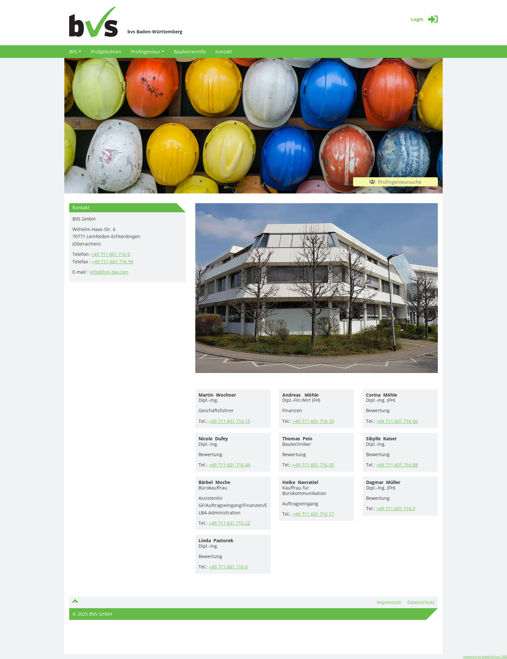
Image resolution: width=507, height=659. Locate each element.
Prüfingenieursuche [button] (395, 182)
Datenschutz (421, 602)
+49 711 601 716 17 (313, 514)
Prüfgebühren (106, 52)
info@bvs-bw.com (109, 272)
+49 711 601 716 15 (229, 421)
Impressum (389, 602)
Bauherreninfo (190, 52)
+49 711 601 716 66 (397, 421)
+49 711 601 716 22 (229, 523)
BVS (75, 52)
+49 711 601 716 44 (229, 465)
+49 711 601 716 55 (313, 465)
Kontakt (223, 52)
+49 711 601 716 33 (313, 421)
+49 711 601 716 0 (110, 254)
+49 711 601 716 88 (397, 465)
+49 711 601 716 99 (112, 261)
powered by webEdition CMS (485, 656)
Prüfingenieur (148, 52)
